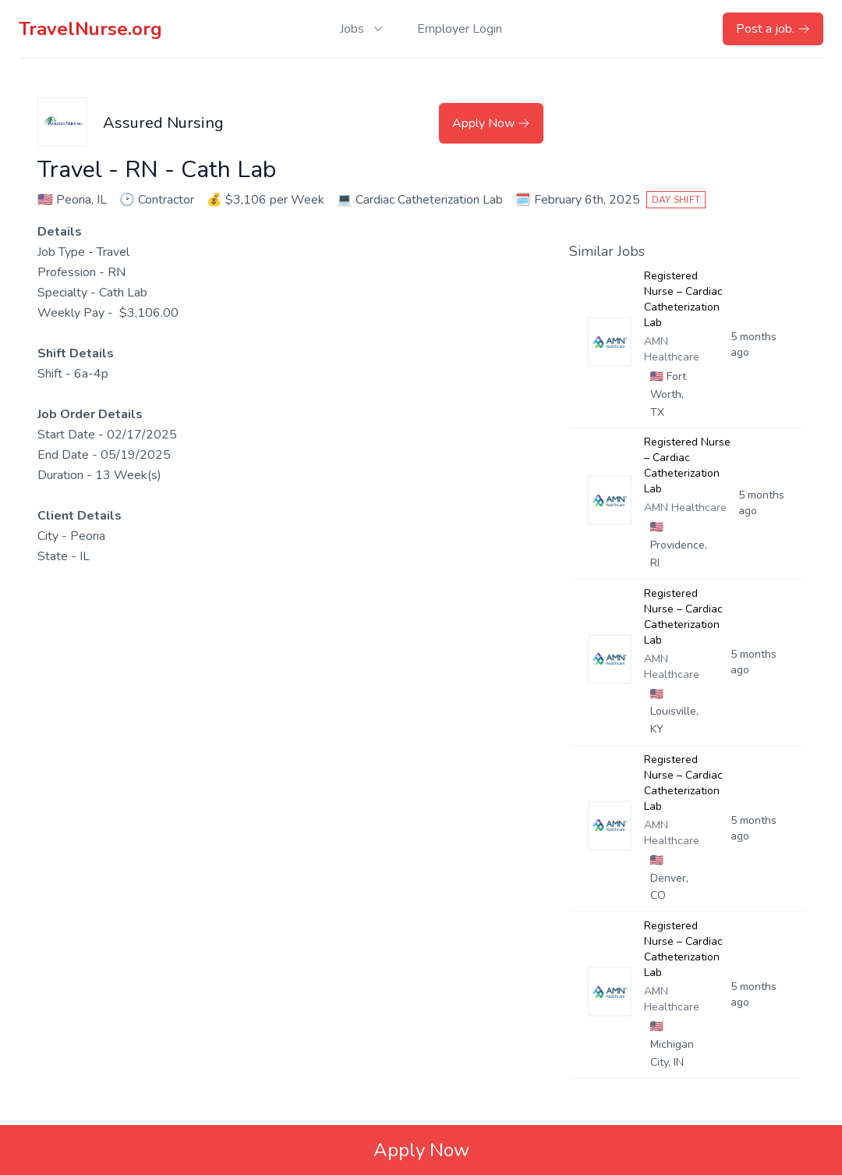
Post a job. (773, 28)
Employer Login (459, 28)
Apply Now (491, 123)
